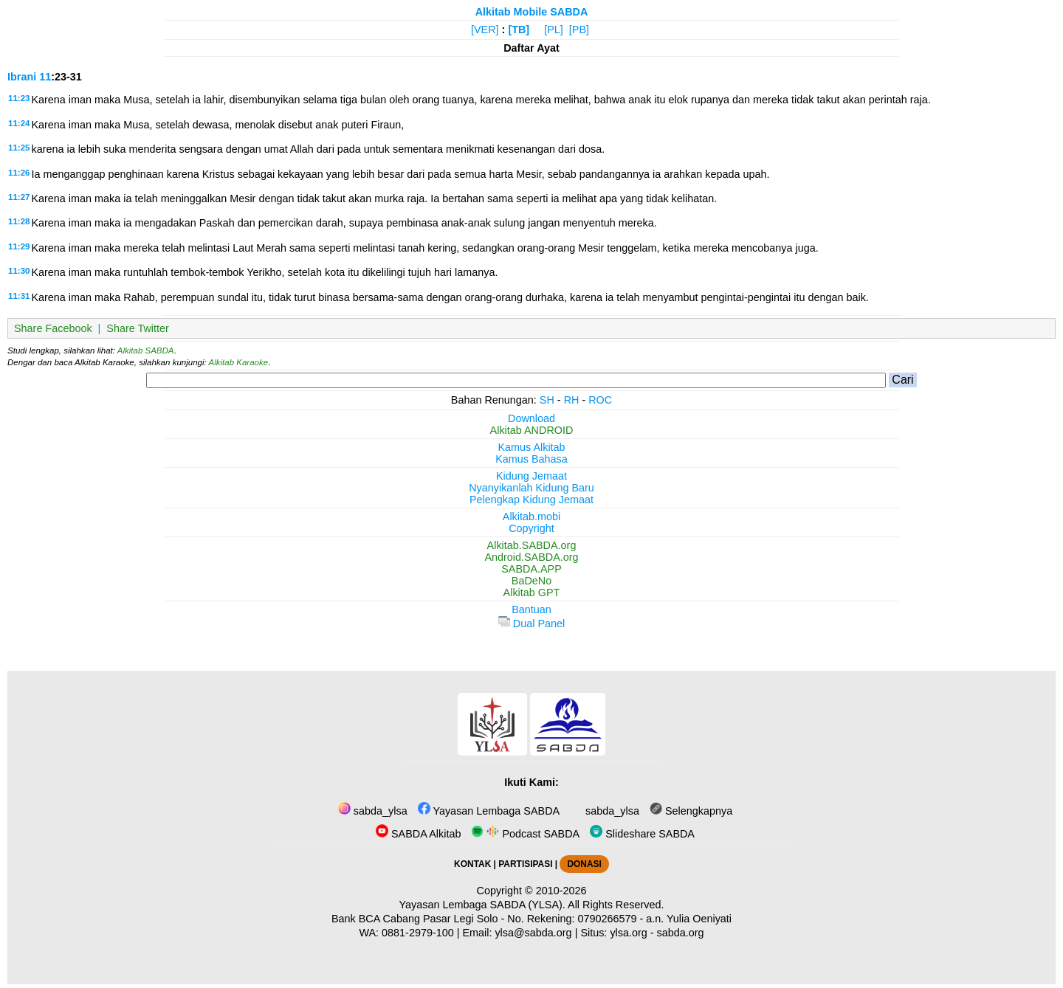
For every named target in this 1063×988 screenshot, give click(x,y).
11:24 (19, 123)
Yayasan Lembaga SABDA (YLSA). (482, 905)
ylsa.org (628, 933)
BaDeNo (531, 581)
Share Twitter (137, 328)
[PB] (579, 29)
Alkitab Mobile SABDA (531, 12)
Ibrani (21, 77)
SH (547, 400)
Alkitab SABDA (145, 350)
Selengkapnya (691, 811)
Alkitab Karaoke (239, 362)
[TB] (518, 29)
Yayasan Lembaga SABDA (489, 811)
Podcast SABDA (525, 834)
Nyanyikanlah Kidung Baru (531, 488)
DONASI (584, 864)
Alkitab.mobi (531, 516)
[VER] (485, 29)
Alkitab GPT (531, 592)
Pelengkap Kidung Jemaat (531, 499)
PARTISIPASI (525, 864)
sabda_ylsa (372, 811)
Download (531, 418)
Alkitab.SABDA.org (532, 545)
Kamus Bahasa (531, 459)
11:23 (19, 98)
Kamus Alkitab (531, 447)
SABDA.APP (531, 569)
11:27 (19, 197)
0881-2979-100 (418, 933)
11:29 (19, 246)
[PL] (553, 29)
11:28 (19, 221)
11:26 (19, 172)
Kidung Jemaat (531, 476)
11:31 (19, 295)
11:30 (19, 270)
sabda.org (680, 933)
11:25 (19, 147)
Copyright (531, 528)
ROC (600, 400)
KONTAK (472, 864)
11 (45, 77)
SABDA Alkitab (418, 834)
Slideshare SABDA (642, 834)
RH (571, 400)
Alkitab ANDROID (532, 430)
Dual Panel (531, 623)
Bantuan (531, 609)
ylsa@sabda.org (533, 933)
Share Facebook (53, 328)
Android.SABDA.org (531, 557)
